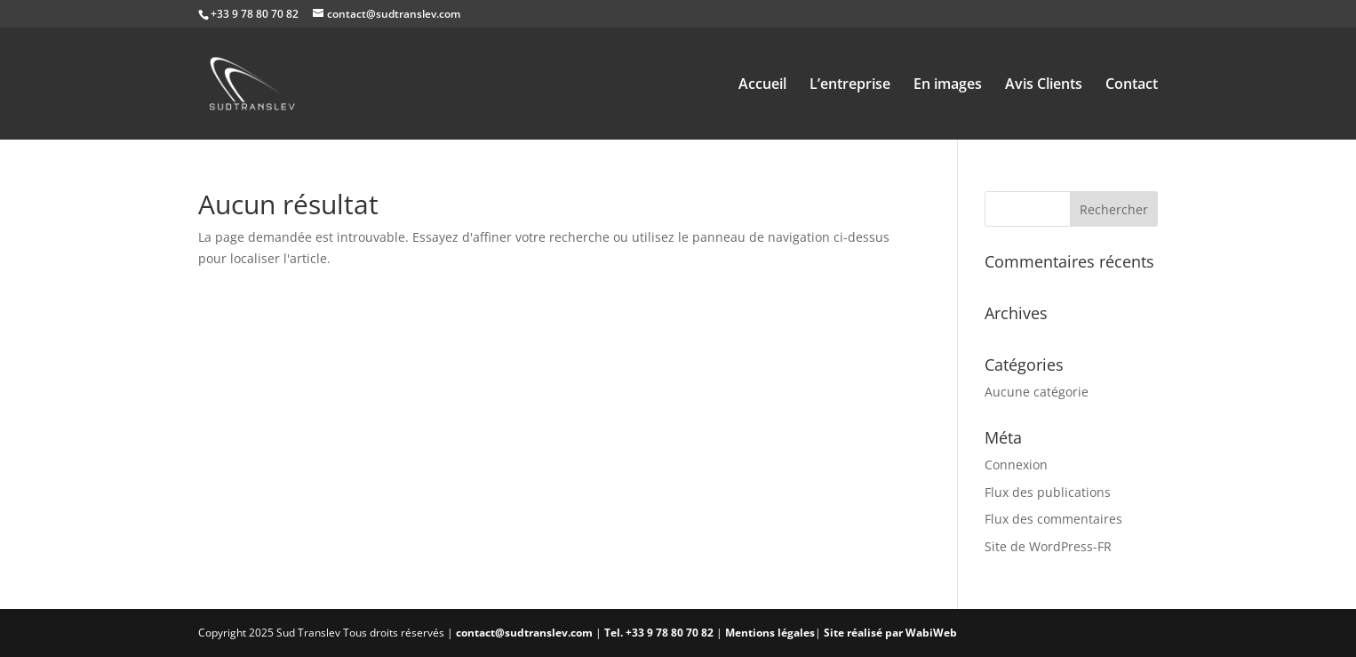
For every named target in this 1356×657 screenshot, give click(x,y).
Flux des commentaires (1053, 518)
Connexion (1016, 464)
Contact (1131, 85)
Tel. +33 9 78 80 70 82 (660, 632)
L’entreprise (850, 85)
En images (947, 85)
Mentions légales (770, 632)
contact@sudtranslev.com (524, 632)
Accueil (762, 85)
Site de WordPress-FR (1048, 546)
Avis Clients (1043, 85)
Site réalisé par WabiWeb (890, 632)
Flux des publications (1048, 492)
